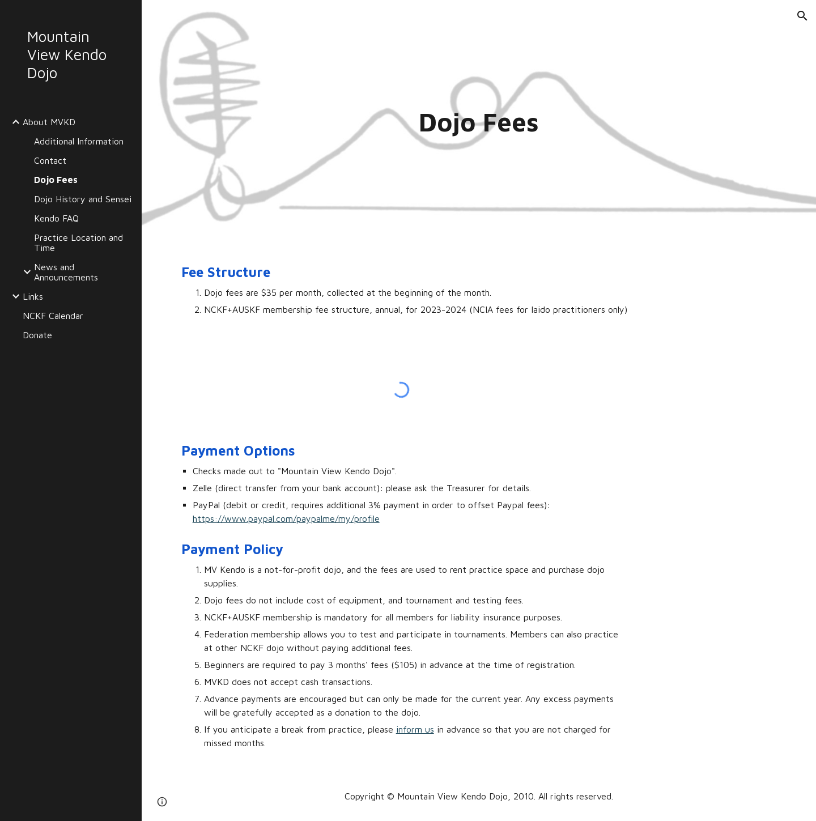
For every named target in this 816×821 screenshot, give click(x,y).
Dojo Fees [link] (56, 180)
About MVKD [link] (49, 122)
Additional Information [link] (79, 141)
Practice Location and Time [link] (78, 242)
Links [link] (33, 296)
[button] (802, 15)
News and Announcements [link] (66, 272)
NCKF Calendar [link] (53, 315)
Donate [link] (37, 335)
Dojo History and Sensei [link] (82, 199)
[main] (479, 122)
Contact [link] (50, 160)
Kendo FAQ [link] (56, 218)
